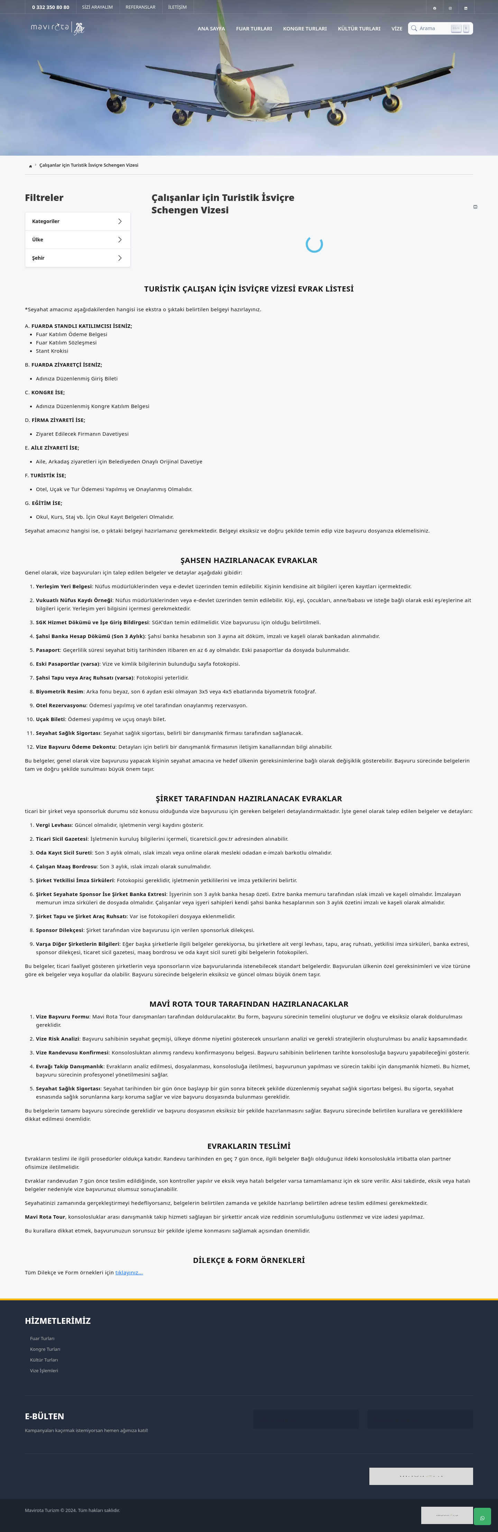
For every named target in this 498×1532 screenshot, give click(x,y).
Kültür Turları (359, 28)
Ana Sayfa (211, 28)
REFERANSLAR (140, 7)
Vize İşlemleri (44, 1370)
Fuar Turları (254, 28)
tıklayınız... (129, 1272)
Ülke (37, 239)
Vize (397, 28)
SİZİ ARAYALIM (97, 7)
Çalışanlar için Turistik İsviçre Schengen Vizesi (88, 165)
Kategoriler (45, 221)
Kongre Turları (305, 28)
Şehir (38, 258)
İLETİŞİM (177, 7)
